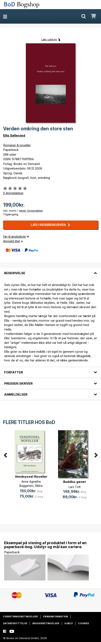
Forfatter (13, 372)
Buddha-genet (74, 482)
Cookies (83, 623)
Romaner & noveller (17, 145)
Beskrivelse (14, 273)
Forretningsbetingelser (20, 616)
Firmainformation (55, 616)
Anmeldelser (15, 394)
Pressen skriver (18, 383)
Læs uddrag (49, 39)
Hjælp (68, 623)
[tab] (50, 271)
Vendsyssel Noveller (31, 476)
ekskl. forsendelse (31, 210)
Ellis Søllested (14, 135)
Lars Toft (75, 487)
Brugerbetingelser (45, 623)
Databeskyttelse (15, 623)
